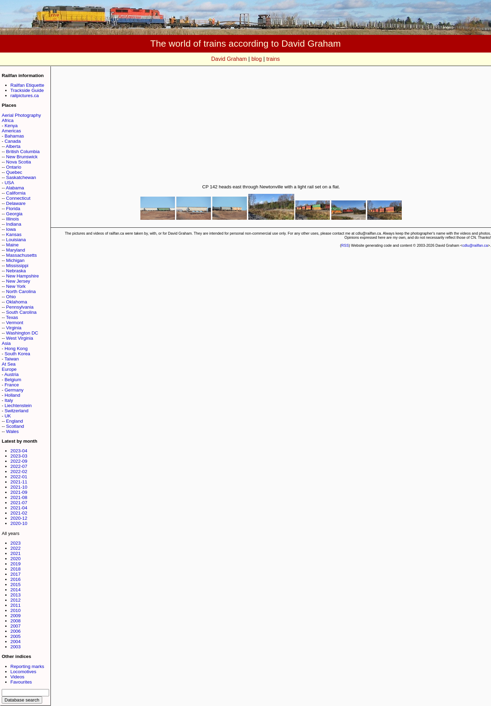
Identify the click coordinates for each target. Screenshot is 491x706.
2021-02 (18, 513)
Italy (8, 400)
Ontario (13, 167)
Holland (12, 395)
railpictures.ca (24, 95)
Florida (13, 208)
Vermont (15, 322)
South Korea (17, 353)
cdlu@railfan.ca (475, 245)
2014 (15, 589)
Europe (9, 369)
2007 (15, 626)
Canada (12, 141)
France (11, 384)
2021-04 (18, 507)
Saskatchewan (21, 177)
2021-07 (18, 502)
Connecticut (18, 198)
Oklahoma (16, 301)
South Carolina (21, 312)
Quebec (14, 172)
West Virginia (19, 338)
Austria (11, 374)
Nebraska (16, 270)
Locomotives (23, 671)
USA (9, 182)
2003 (15, 646)
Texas (12, 317)
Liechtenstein (18, 405)
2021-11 (18, 481)
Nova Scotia (18, 161)
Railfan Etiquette (27, 85)
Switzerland (16, 410)
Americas (11, 130)
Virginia (13, 327)
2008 (15, 620)
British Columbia (23, 151)
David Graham (229, 59)
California (16, 193)
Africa (7, 120)
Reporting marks (27, 666)
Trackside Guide (27, 90)
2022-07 (18, 466)
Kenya (11, 125)
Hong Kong (16, 348)
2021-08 (18, 497)
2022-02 (18, 471)
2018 (15, 569)
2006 (15, 631)
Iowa (11, 229)
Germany (14, 390)
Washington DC (22, 333)
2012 (15, 600)
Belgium (12, 379)
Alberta (13, 146)
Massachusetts (21, 255)
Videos (17, 676)
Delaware (16, 203)
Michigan (15, 260)
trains (273, 59)
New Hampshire (22, 276)
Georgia (14, 213)
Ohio (11, 296)
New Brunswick (22, 156)
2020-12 (18, 518)
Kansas (13, 234)
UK (7, 415)
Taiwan (11, 358)
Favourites (21, 682)
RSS (345, 245)
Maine (12, 244)
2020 (15, 558)
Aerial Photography (21, 115)
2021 (15, 553)
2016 (15, 579)
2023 (15, 543)
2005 (15, 636)
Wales (12, 431)
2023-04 (18, 450)
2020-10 (18, 523)
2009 (15, 615)
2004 (15, 641)
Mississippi (17, 265)
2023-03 (18, 456)
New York (16, 286)
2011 (15, 605)
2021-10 (18, 487)
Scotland (15, 426)
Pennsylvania (20, 307)
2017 (15, 574)
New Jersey (18, 281)
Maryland (15, 250)
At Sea (9, 364)
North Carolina (21, 291)
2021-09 (18, 492)
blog (256, 59)
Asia (6, 343)
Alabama (15, 187)
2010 (15, 610)
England (14, 421)
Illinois (12, 219)
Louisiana (16, 239)
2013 (15, 594)
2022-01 (18, 476)
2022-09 (18, 461)
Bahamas (14, 136)
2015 (15, 584)
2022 (15, 548)
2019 (15, 563)
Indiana (13, 224)
